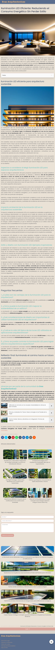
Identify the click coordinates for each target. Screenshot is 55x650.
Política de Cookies (5, 644)
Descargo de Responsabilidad (8, 646)
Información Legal (5, 640)
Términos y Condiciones (6, 642)
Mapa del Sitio (4, 647)
